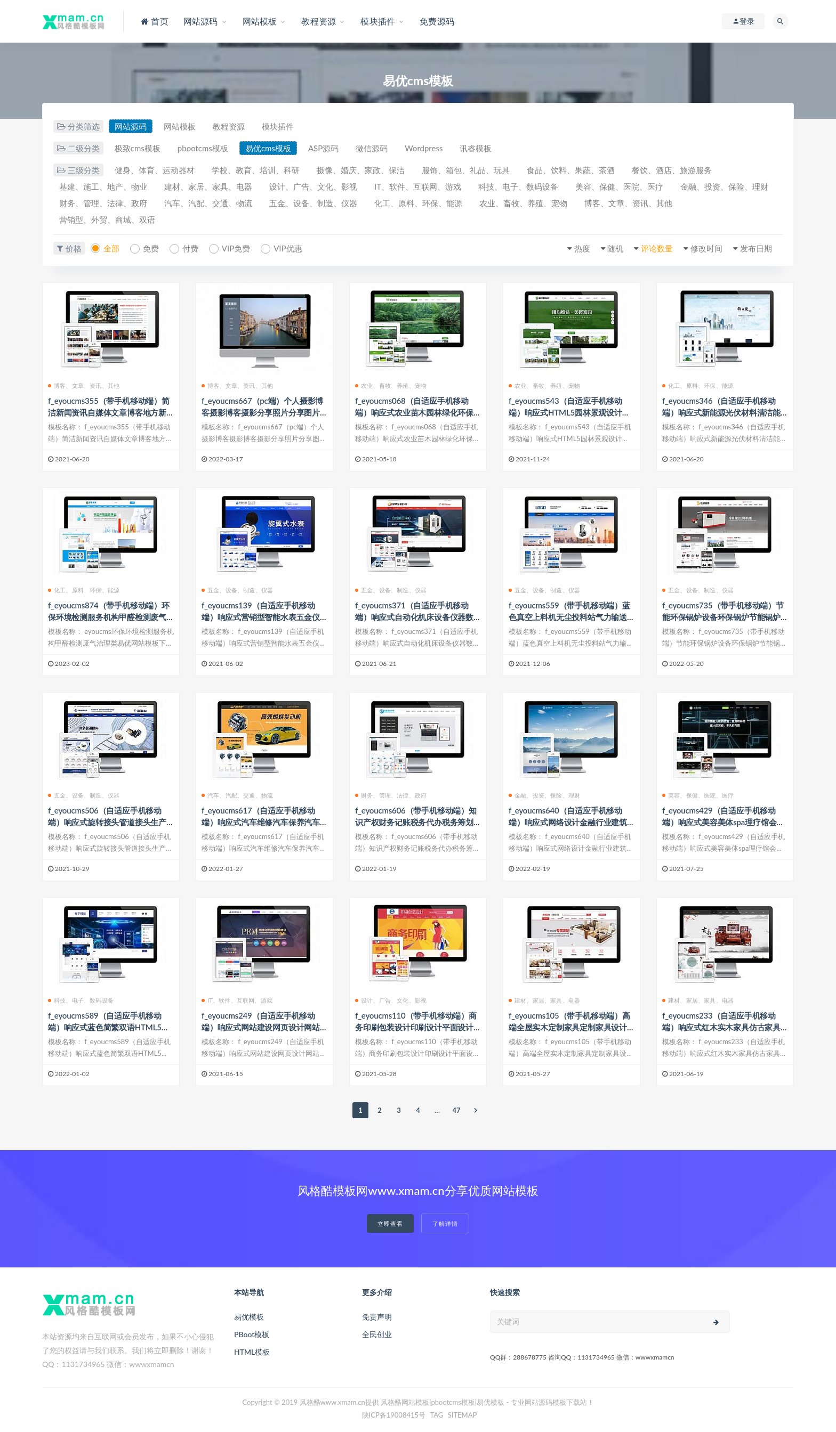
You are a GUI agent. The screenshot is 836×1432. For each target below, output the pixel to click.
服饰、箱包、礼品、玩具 (466, 170)
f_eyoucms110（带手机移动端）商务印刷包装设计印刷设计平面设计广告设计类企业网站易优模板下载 (416, 1027)
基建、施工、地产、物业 (103, 186)
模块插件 (278, 126)
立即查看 (390, 1223)
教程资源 (229, 126)
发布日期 (756, 248)
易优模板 (249, 1316)
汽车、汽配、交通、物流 (208, 203)
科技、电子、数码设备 (518, 186)
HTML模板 (252, 1351)
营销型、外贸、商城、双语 (107, 219)
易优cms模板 (268, 148)
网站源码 (131, 126)
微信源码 (372, 148)
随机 (615, 248)
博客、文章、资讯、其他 (628, 203)
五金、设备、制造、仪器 (313, 203)
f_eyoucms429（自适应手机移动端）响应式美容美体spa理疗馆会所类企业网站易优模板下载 (723, 822)
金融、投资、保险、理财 (724, 186)
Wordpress (424, 148)
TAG (436, 1415)
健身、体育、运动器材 (155, 170)
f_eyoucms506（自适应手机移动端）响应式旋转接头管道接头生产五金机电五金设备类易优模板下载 (107, 822)
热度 (582, 248)
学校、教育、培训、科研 (256, 170)
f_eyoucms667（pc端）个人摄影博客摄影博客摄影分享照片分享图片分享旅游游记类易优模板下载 (262, 412)
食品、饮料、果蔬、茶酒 (571, 170)
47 (456, 1110)
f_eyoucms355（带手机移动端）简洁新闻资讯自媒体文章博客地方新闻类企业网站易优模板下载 (109, 412)
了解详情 (445, 1223)
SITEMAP (462, 1415)
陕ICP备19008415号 (394, 1415)
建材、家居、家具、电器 (208, 186)
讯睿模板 (476, 148)
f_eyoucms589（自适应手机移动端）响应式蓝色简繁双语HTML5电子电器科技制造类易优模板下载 (109, 1027)
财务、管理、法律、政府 (103, 203)
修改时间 (706, 248)
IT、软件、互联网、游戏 (417, 186)
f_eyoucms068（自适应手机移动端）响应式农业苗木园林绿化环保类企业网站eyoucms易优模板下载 (414, 412)
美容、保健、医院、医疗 (619, 186)
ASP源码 (323, 148)
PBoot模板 (251, 1334)
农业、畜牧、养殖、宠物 (523, 203)
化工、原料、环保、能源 (418, 203)
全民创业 (377, 1334)
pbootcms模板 (203, 148)
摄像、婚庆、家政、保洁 (361, 170)
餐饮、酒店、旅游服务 (672, 170)
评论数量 (657, 248)
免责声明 (377, 1316)
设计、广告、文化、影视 (313, 186)
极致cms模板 (137, 148)
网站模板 (180, 126)
